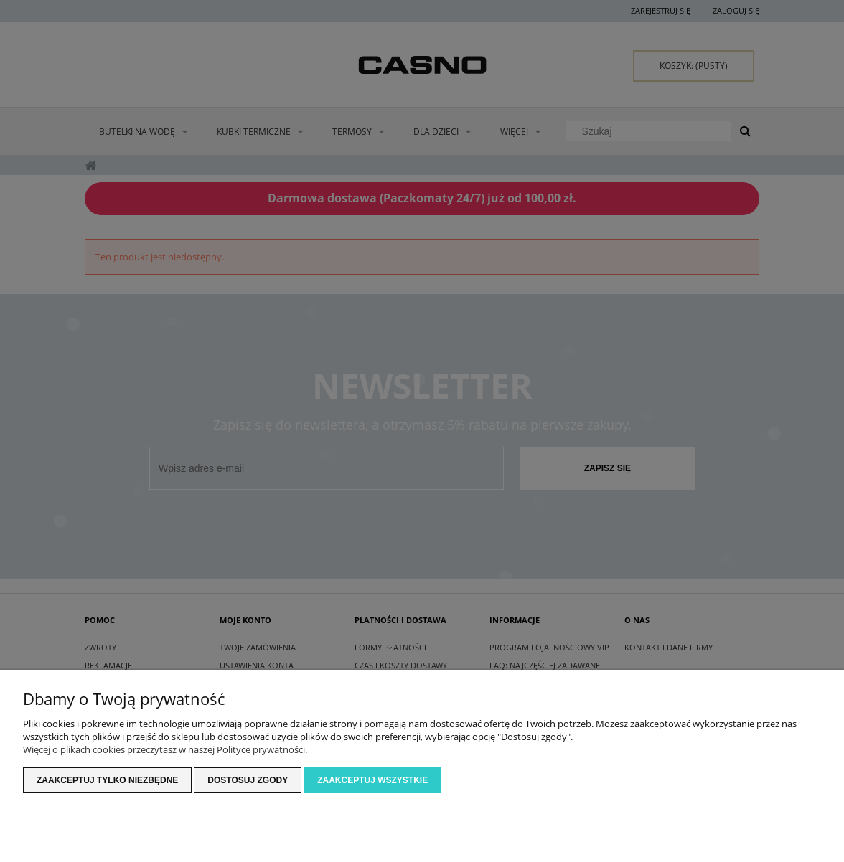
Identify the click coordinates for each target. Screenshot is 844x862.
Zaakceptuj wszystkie (372, 780)
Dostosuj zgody (247, 780)
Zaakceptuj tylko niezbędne (107, 780)
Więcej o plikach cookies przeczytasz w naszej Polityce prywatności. (165, 749)
